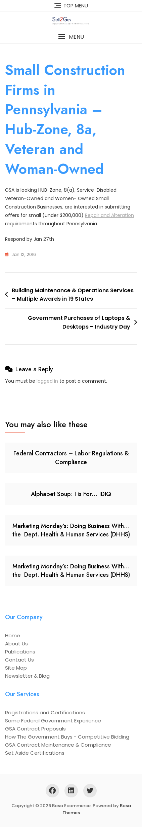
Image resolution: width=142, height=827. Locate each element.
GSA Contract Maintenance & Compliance (58, 744)
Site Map (16, 667)
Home (12, 635)
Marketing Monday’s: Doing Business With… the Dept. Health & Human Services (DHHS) (71, 530)
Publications (20, 651)
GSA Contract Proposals (35, 728)
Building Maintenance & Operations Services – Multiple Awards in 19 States (73, 295)
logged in (47, 381)
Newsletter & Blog (27, 675)
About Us (16, 643)
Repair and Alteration (109, 215)
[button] (71, 37)
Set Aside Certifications (34, 752)
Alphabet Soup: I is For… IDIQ (71, 494)
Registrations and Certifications (45, 712)
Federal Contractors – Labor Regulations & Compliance (71, 457)
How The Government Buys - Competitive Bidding (67, 736)
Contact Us (19, 659)
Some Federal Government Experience (53, 720)
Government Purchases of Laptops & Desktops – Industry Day (79, 322)
